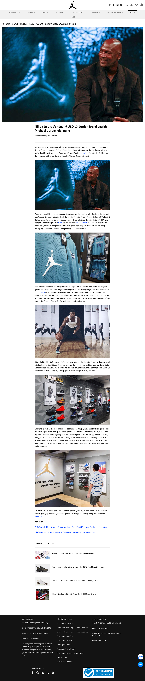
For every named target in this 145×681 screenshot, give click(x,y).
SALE (73, 17)
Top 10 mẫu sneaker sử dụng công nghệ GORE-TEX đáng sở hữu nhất (78, 567)
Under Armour (81, 223)
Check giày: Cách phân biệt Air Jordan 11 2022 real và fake (74, 594)
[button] (3, 5)
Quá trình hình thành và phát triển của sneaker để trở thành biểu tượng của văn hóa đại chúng (71, 527)
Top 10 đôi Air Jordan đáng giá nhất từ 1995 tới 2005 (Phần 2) (75, 581)
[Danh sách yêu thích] (136, 4)
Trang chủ (6, 24)
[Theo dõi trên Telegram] (54, 673)
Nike (60, 223)
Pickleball (60, 12)
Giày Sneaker (14, 12)
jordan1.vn (84, 153)
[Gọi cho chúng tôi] (49, 673)
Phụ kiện (96, 12)
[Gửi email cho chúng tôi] (44, 673)
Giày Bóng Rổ (79, 12)
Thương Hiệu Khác (115, 12)
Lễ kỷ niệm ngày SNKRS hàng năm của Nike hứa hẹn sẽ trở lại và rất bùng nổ (64, 532)
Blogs (132, 12)
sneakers (38, 517)
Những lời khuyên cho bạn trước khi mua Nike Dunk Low (73, 553)
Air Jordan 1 (40, 292)
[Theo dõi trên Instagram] (38, 673)
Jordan (31, 12)
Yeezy (45, 12)
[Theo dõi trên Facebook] (33, 673)
